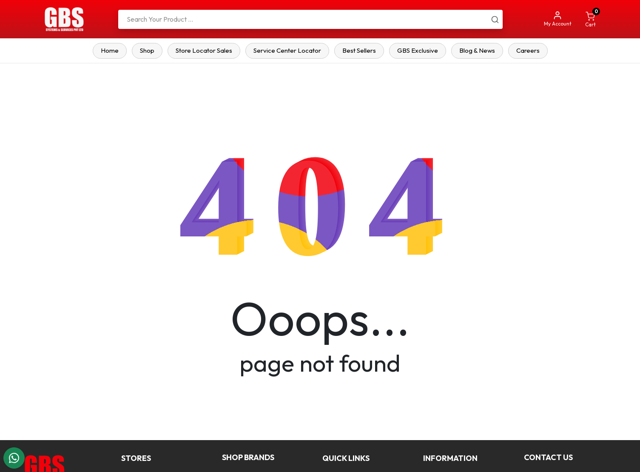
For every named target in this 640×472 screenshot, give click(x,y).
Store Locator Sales (204, 50)
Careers (528, 50)
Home (110, 50)
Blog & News (477, 50)
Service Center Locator (287, 50)
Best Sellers (359, 50)
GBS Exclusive (417, 50)
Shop (147, 50)
